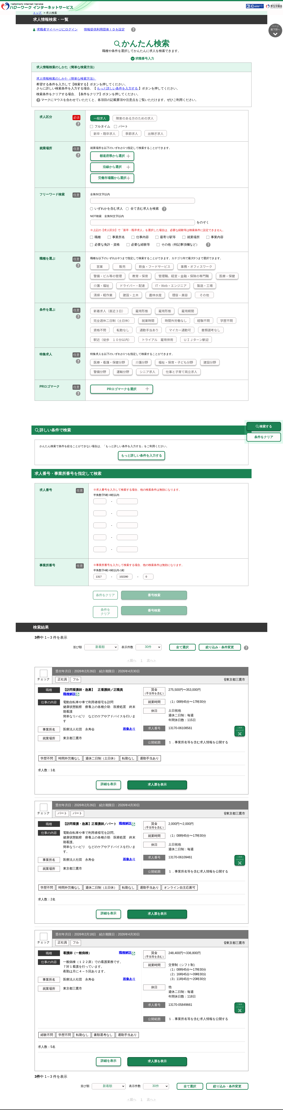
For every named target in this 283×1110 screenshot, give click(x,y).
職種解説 (69, 676)
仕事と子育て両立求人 (180, 371)
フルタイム (100, 126)
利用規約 (156, 1097)
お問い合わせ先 (206, 1097)
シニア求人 (145, 371)
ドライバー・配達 (131, 285)
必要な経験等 (140, 244)
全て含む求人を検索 (142, 208)
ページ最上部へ (275, 1095)
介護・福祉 (99, 285)
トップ (37, 12)
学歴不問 (225, 320)
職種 (97, 237)
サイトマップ (72, 1097)
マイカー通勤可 (178, 330)
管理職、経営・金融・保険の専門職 (182, 276)
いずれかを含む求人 (106, 208)
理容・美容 (178, 295)
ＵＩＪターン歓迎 (194, 339)
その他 (202, 295)
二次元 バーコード (240, 713)
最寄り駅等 (167, 237)
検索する (263, 408)
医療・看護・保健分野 (107, 362)
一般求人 (98, 118)
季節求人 (130, 133)
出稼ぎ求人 (154, 133)
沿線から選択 (112, 167)
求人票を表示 (157, 766)
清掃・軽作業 (101, 295)
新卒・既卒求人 (103, 133)
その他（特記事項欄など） (179, 244)
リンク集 (52, 1097)
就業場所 (193, 237)
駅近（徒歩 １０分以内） (110, 339)
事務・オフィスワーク (194, 266)
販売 (119, 266)
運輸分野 (121, 371)
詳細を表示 (108, 766)
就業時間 (146, 320)
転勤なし (121, 330)
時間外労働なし (174, 320)
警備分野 (98, 371)
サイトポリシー (98, 1097)
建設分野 (208, 362)
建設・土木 (129, 295)
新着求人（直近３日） (107, 311)
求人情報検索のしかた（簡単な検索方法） (66, 78)
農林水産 (154, 295)
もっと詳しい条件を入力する (118, 88)
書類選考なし (209, 330)
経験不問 (202, 320)
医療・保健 (225, 276)
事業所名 (118, 237)
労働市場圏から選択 (112, 178)
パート (121, 126)
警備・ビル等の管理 (106, 276)
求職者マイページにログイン (57, 29)
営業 (96, 266)
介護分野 (140, 362)
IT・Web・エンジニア (169, 285)
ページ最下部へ (275, 30)
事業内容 (217, 237)
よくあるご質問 (179, 1097)
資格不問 (98, 330)
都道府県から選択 (112, 156)
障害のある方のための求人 (133, 118)
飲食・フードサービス (153, 266)
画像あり (129, 710)
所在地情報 (229, 1097)
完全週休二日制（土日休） (110, 320)
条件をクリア (105, 595)
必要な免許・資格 (106, 244)
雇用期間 (186, 311)
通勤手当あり (147, 330)
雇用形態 (140, 311)
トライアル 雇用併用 (156, 339)
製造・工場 (203, 285)
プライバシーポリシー (129, 1097)
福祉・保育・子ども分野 (174, 362)
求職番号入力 (141, 59)
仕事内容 (142, 237)
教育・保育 (138, 276)
